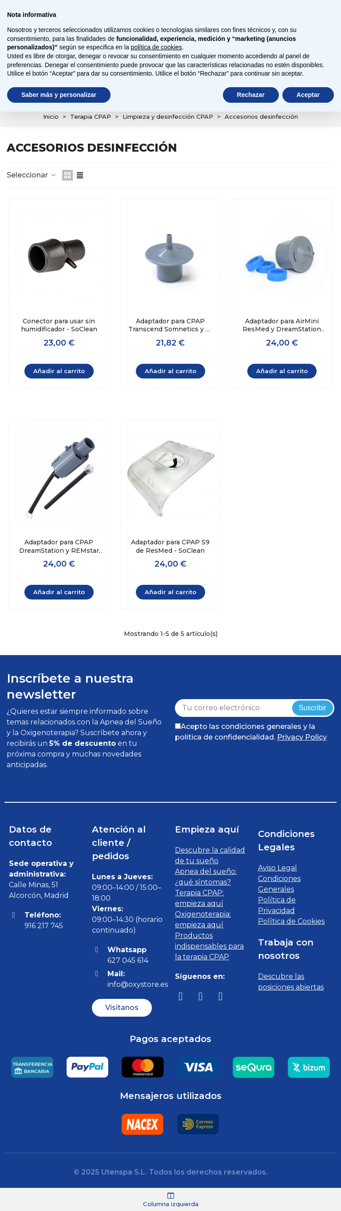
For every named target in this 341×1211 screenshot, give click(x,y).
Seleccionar (32, 175)
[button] (122, 1007)
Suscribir (312, 708)
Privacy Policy (302, 737)
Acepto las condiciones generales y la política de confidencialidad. (251, 731)
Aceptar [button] (308, 94)
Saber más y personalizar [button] (58, 94)
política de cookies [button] (156, 47)
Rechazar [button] (251, 94)
